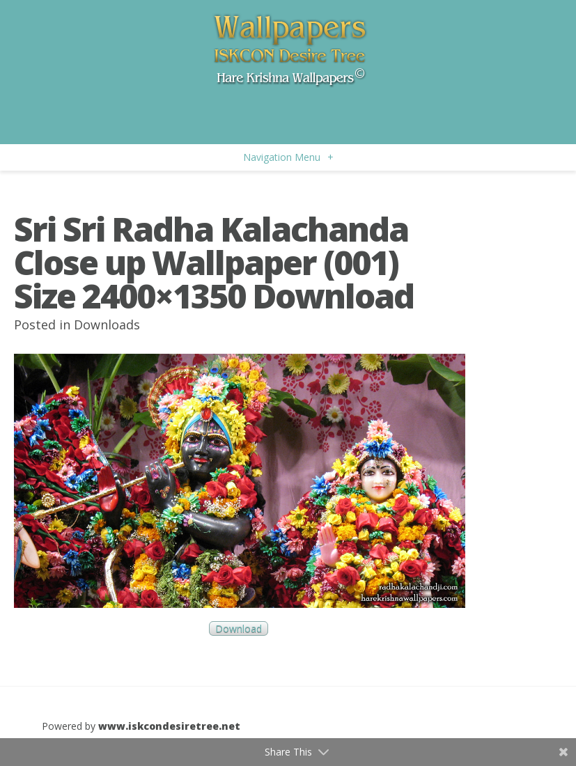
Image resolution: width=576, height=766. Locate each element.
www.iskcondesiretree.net (169, 726)
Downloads (107, 324)
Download (238, 628)
